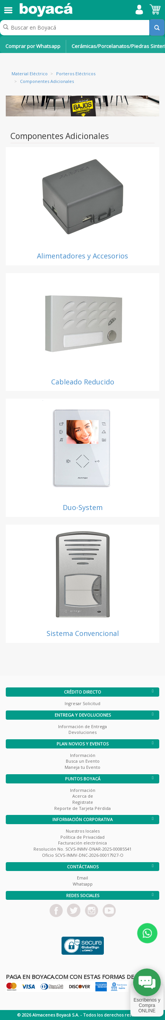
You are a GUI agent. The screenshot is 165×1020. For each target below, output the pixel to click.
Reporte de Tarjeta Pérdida (82, 808)
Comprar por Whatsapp (32, 46)
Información (82, 755)
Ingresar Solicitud (82, 703)
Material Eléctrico (30, 73)
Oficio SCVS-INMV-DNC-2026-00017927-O (82, 855)
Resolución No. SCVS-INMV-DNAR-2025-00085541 (82, 849)
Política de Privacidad (82, 837)
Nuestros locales (83, 831)
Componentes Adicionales (47, 81)
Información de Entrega (82, 726)
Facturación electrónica (82, 843)
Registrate (82, 802)
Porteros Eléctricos (75, 73)
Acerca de (82, 796)
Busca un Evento (83, 761)
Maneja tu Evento (82, 767)
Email (82, 878)
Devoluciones (82, 732)
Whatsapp (83, 884)
